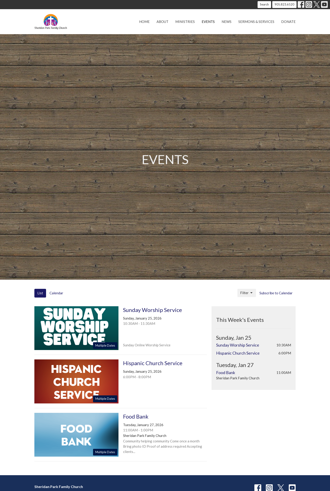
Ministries (185, 21)
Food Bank (225, 372)
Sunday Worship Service (237, 345)
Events (208, 21)
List (40, 293)
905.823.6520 (284, 4)
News (226, 21)
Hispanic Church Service (238, 353)
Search (264, 4)
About (162, 21)
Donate (288, 21)
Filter (246, 293)
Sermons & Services (256, 21)
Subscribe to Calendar (276, 293)
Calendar (56, 293)
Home (144, 21)
